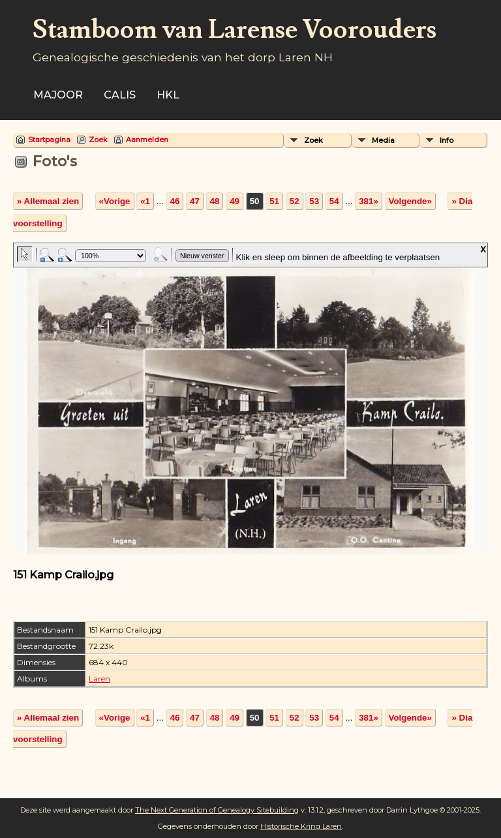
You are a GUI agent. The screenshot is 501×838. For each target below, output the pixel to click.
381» (368, 201)
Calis (120, 95)
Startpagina (49, 139)
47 (195, 201)
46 (175, 201)
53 (314, 201)
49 (234, 201)
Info (446, 140)
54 (334, 201)
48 (215, 201)
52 (294, 201)
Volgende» (410, 201)
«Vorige (114, 201)
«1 (145, 201)
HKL (168, 95)
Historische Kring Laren (301, 826)
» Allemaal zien (48, 201)
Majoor (58, 95)
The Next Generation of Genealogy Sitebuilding (217, 810)
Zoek (98, 139)
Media (383, 140)
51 (274, 201)
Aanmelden (147, 139)
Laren (99, 678)
